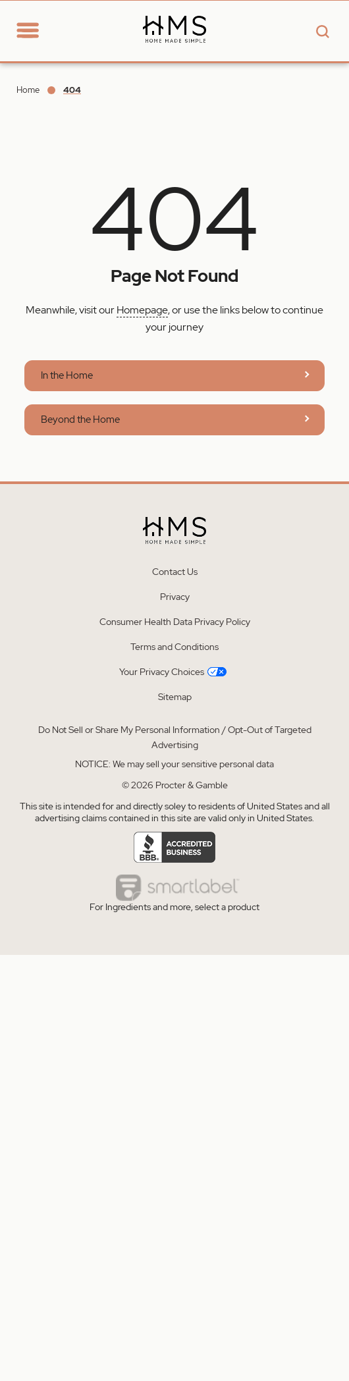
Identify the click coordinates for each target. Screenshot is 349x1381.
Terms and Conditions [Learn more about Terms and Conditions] (174, 647)
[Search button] (320, 32)
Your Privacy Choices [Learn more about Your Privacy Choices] (173, 672)
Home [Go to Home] (28, 90)
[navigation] (37, 30)
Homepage (142, 310)
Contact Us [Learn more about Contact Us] (175, 572)
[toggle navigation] (27, 31)
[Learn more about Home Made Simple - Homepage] (174, 53)
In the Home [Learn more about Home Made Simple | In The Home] (67, 375)
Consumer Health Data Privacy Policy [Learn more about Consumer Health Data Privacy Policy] (174, 622)
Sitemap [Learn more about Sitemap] (175, 697)
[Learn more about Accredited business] (175, 847)
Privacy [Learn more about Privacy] (175, 597)
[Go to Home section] (51, 24)
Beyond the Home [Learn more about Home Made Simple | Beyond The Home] (80, 419)
